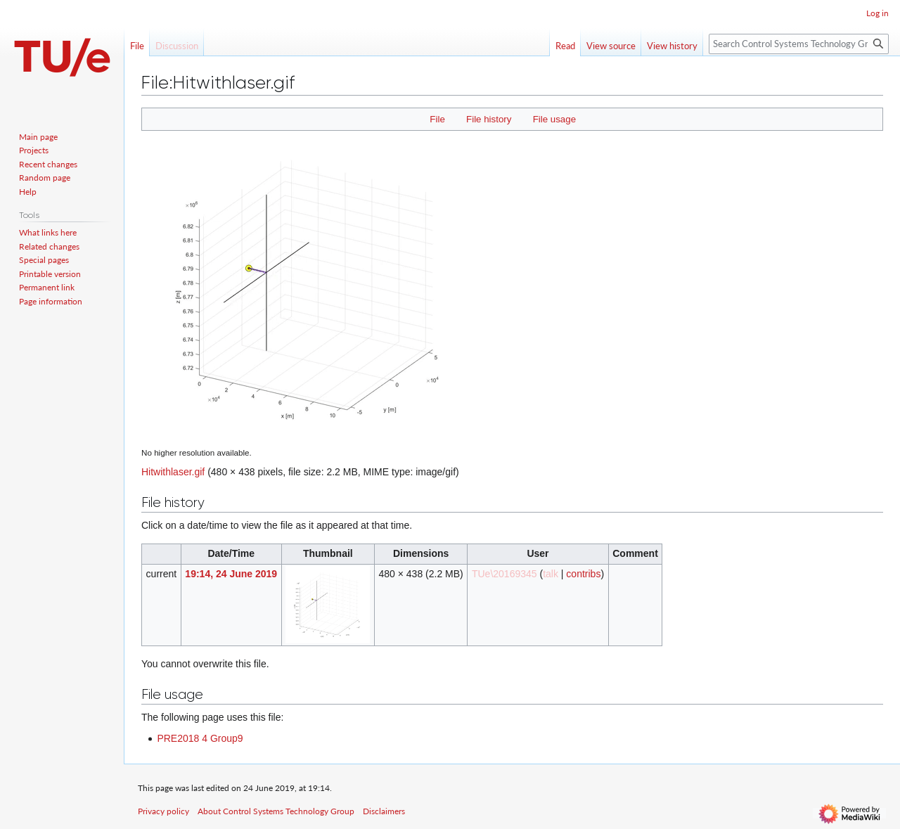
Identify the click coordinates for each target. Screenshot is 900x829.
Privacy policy (163, 811)
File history (488, 119)
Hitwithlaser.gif (173, 471)
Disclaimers (384, 811)
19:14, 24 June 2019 (231, 573)
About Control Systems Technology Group (276, 811)
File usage (554, 119)
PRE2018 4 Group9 (200, 738)
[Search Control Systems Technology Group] (799, 44)
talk (550, 573)
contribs (583, 573)
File (437, 119)
